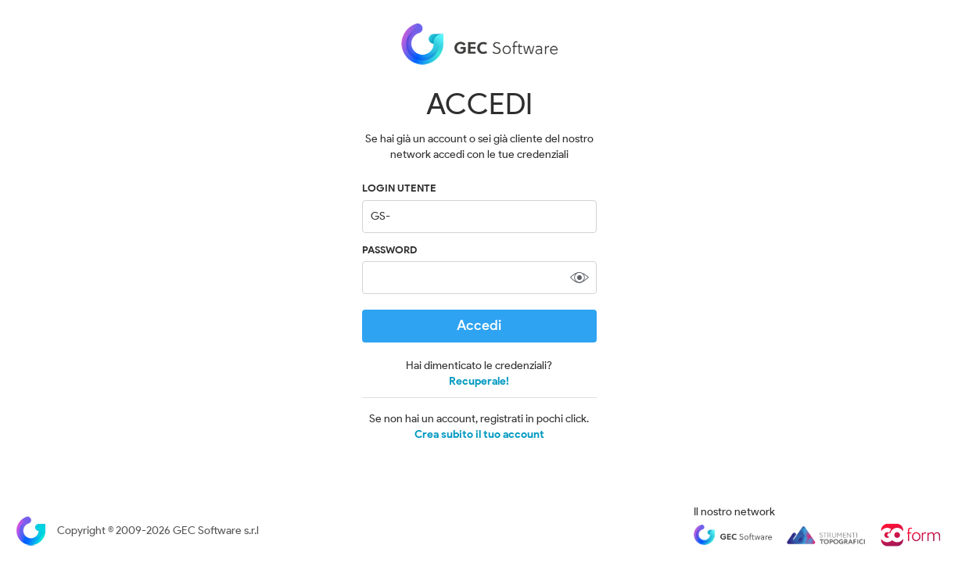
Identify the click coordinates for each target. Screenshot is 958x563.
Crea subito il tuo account (479, 435)
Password (389, 250)
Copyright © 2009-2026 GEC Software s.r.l (137, 530)
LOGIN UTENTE (399, 188)
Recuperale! (479, 381)
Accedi (479, 325)
